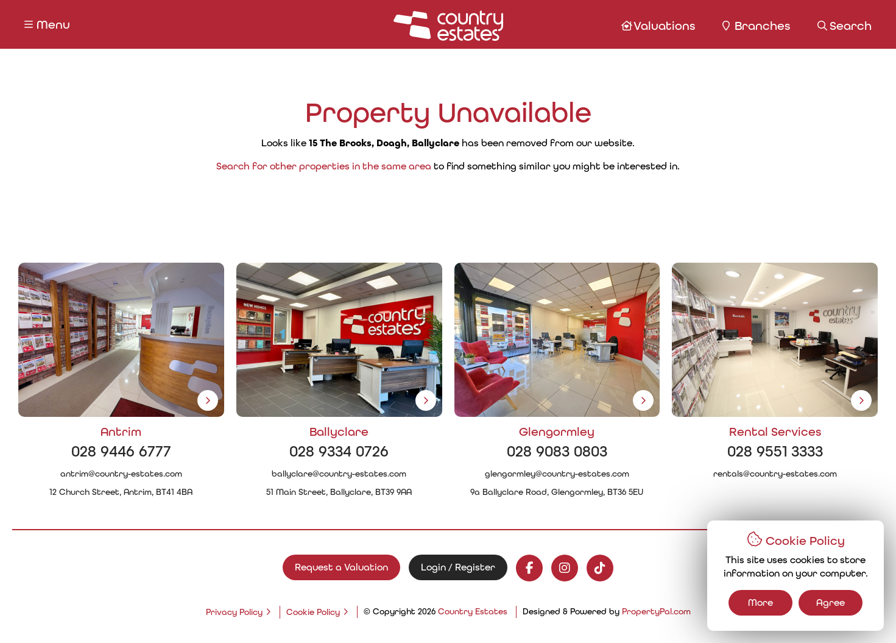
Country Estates (472, 611)
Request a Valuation (341, 567)
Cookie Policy (313, 612)
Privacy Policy (234, 612)
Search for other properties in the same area (323, 166)
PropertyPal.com (656, 611)
